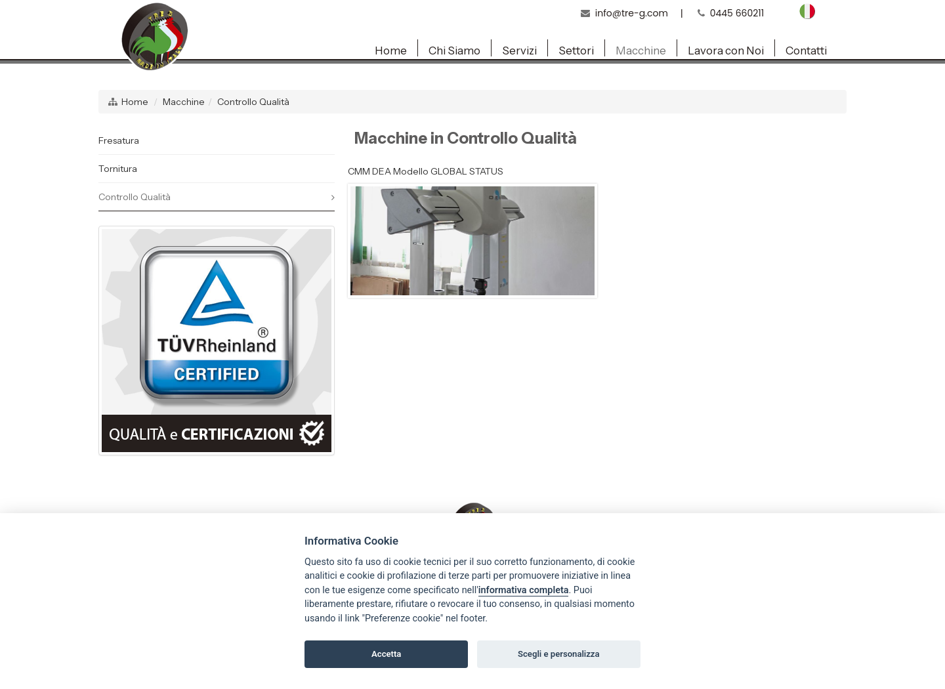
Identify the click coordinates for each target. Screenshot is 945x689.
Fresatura (118, 140)
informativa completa (523, 590)
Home (134, 102)
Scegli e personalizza (559, 654)
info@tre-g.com (631, 13)
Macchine (184, 102)
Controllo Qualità (253, 102)
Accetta (386, 654)
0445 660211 (737, 13)
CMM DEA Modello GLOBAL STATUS (425, 171)
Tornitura (117, 169)
